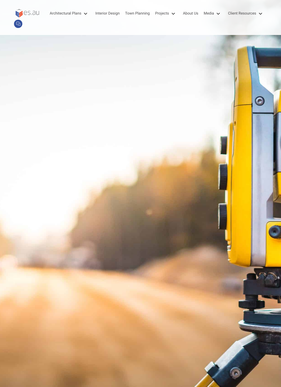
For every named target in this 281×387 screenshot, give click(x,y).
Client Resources (246, 13)
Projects (166, 13)
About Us (190, 13)
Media (213, 13)
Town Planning (137, 13)
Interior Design (107, 13)
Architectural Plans (70, 13)
